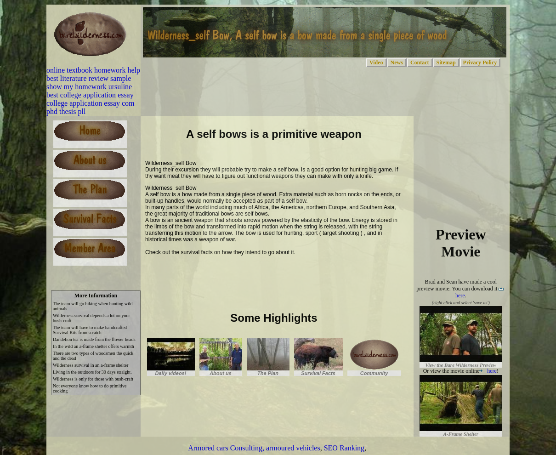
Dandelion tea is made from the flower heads (94, 339)
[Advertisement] (252, 275)
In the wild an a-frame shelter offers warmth (93, 346)
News (397, 62)
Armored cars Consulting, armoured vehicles (254, 448)
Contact (419, 62)
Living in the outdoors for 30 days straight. (92, 372)
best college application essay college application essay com (90, 99)
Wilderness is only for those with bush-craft (93, 378)
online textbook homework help (93, 70)
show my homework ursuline (89, 87)
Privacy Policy (480, 62)
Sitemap (446, 62)
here (488, 371)
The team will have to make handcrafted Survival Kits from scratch (90, 330)
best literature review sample (88, 78)
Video (376, 62)
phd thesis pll (65, 111)
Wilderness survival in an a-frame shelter (90, 365)
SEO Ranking (344, 448)
